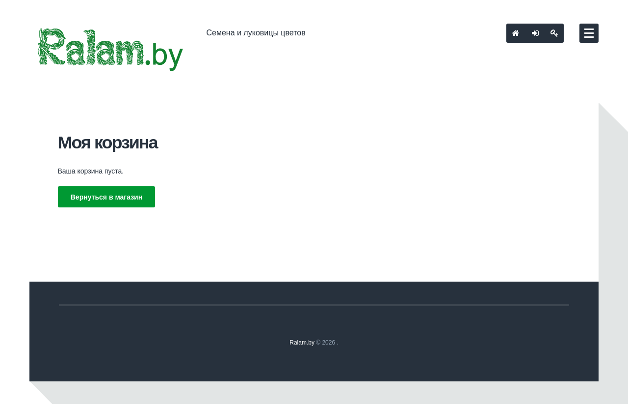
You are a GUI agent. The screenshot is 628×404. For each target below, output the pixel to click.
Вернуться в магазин (106, 197)
